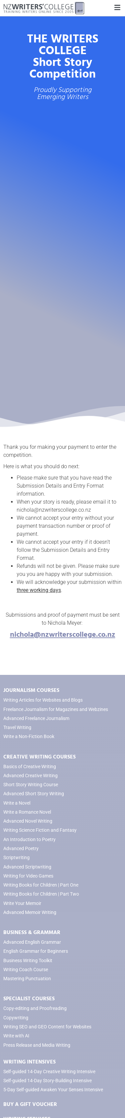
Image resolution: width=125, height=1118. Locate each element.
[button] (117, 7)
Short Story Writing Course (30, 785)
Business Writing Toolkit (27, 960)
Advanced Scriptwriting (27, 867)
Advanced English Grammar (32, 942)
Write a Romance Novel (27, 812)
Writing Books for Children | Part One (40, 885)
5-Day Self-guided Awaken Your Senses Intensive (53, 1090)
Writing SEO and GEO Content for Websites (47, 1027)
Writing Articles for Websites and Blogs (43, 700)
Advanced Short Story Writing (33, 794)
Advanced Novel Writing (27, 821)
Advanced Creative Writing (30, 776)
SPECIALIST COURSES (29, 998)
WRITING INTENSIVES (29, 1061)
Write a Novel (16, 803)
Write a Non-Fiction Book (28, 736)
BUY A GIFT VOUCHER (30, 1104)
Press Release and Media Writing (36, 1045)
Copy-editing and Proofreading (35, 1008)
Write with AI (16, 1036)
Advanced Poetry (21, 848)
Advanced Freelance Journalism (36, 718)
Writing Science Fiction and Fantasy (40, 830)
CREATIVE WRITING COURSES (39, 756)
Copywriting (15, 1018)
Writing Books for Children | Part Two (41, 894)
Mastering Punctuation (27, 979)
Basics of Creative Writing (29, 767)
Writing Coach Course (25, 970)
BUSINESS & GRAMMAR (31, 932)
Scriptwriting (16, 857)
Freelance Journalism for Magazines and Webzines (55, 709)
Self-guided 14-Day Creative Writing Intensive (49, 1072)
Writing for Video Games (28, 876)
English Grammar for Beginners (35, 951)
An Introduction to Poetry (29, 839)
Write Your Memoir (22, 903)
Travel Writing (17, 727)
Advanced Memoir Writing (29, 912)
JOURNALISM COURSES (31, 690)
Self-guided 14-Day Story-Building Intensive (47, 1081)
